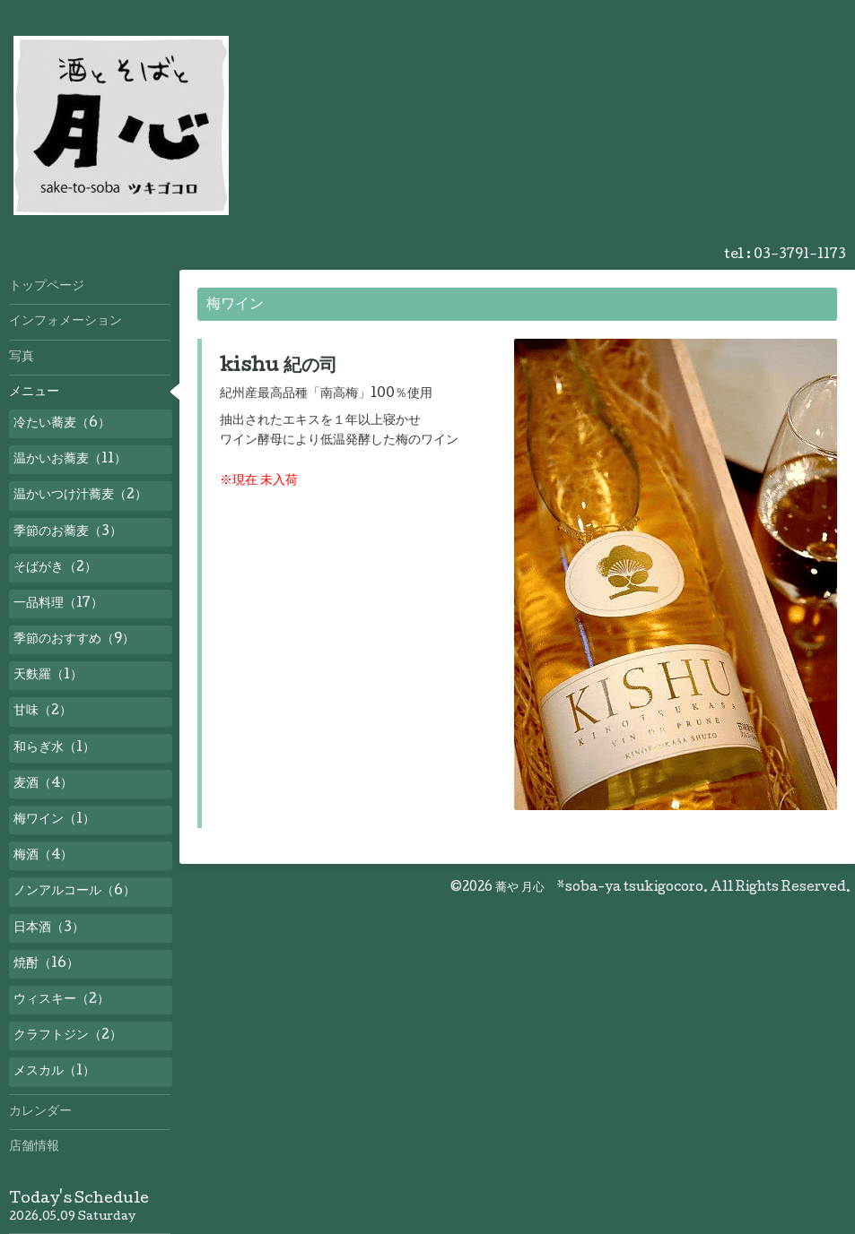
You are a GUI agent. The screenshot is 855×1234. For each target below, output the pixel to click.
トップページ (46, 287)
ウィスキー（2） (61, 1000)
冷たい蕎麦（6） (61, 424)
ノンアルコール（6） (74, 892)
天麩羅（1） (48, 676)
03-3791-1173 (800, 255)
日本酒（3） (48, 928)
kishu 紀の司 (278, 367)
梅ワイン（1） (54, 820)
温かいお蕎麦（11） (70, 460)
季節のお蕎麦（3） (67, 532)
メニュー (34, 392)
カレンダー (40, 1112)
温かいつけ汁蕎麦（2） (80, 495)
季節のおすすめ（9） (74, 640)
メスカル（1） (54, 1072)
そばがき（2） (55, 568)
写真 (21, 357)
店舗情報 (34, 1147)
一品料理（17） (58, 604)
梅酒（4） (43, 856)
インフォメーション (65, 322)
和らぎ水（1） (54, 748)
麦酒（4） (43, 784)
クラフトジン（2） (67, 1036)
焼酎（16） (46, 964)
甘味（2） (42, 711)
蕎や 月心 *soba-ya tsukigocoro (599, 888)
